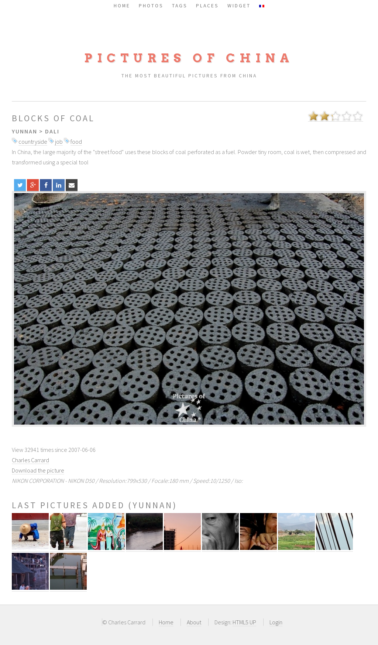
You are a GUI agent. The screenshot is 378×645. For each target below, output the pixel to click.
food (76, 141)
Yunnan (24, 131)
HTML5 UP (244, 622)
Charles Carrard (30, 460)
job (59, 141)
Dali (52, 131)
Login (275, 622)
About (194, 622)
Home (166, 622)
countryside (32, 141)
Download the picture (38, 470)
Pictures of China (189, 58)
